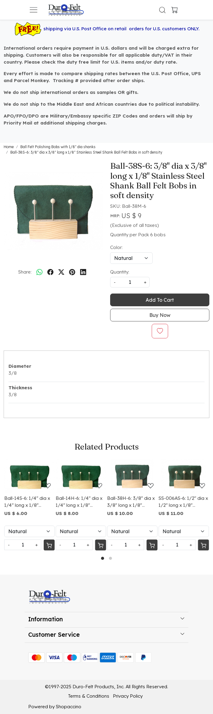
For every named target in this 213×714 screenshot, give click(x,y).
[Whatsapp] (39, 272)
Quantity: (119, 272)
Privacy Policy (128, 696)
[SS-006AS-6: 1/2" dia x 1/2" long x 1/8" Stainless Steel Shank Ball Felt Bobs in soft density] (184, 476)
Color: (116, 247)
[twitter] (61, 272)
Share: (25, 272)
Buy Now (160, 315)
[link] (162, 10)
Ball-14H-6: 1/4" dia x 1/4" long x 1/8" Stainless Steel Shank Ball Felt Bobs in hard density (79, 502)
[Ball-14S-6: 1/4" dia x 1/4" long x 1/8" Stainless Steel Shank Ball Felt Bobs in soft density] (29, 476)
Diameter (19, 366)
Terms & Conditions (88, 696)
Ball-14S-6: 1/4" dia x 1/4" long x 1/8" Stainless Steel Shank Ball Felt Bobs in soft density (27, 502)
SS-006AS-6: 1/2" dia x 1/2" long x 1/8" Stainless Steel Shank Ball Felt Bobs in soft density (183, 502)
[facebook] (50, 272)
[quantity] (130, 282)
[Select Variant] (29, 531)
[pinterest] (72, 272)
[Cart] (49, 545)
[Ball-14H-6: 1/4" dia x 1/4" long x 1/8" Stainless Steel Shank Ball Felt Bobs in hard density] (81, 476)
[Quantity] (22, 545)
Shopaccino (68, 706)
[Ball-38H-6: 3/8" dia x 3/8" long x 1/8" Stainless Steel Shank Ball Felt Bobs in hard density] (132, 476)
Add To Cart (160, 300)
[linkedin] (83, 272)
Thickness (20, 387)
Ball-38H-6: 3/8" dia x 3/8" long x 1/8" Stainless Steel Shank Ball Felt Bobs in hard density (131, 502)
